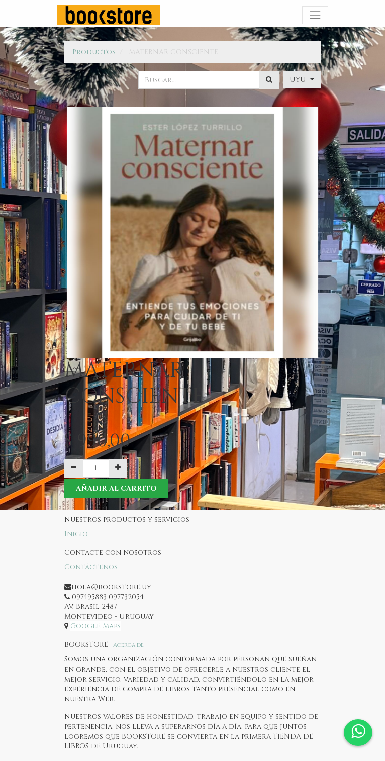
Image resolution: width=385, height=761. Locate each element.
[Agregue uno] (118, 468)
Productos (94, 52)
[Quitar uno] (73, 468)
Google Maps (95, 626)
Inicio (76, 534)
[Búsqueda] (269, 80)
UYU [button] (299, 79)
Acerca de (128, 645)
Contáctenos (91, 567)
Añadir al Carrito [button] (116, 488)
